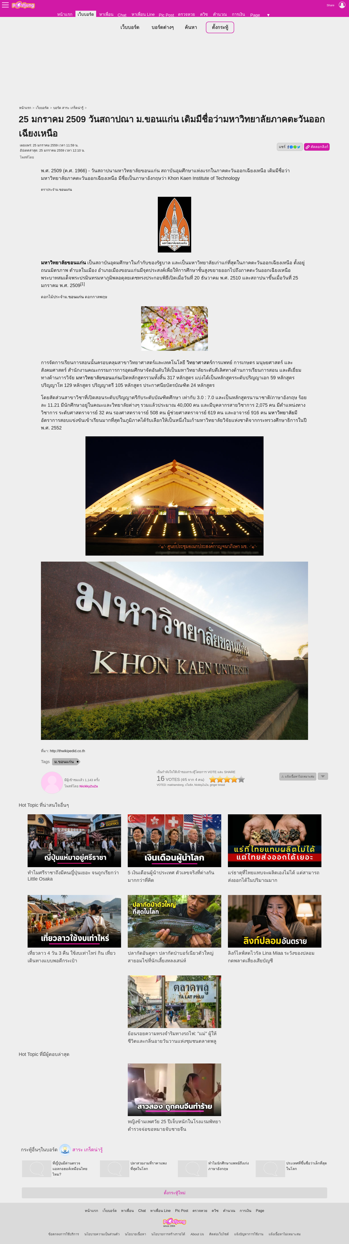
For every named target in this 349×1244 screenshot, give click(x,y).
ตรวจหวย (186, 14)
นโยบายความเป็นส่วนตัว (102, 1234)
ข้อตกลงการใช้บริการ (63, 1234)
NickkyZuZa (88, 786)
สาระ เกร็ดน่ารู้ (81, 1150)
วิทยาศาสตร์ (199, 362)
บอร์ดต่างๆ (163, 27)
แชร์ (290, 147)
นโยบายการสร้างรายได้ (168, 1234)
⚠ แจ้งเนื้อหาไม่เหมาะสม (297, 776)
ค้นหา (191, 27)
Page (255, 15)
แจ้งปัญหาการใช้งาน (248, 1234)
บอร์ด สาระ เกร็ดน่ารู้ (68, 108)
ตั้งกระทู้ (220, 27)
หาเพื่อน (106, 14)
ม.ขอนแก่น (64, 762)
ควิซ (204, 14)
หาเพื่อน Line (143, 14)
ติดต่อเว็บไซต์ (219, 1234)
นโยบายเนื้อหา (135, 1234)
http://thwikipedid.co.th (67, 751)
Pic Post (166, 15)
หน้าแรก (64, 14)
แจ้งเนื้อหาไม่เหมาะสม (285, 1234)
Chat (122, 15)
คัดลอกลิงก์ (316, 147)
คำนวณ (220, 14)
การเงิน (238, 14)
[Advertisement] (174, 70)
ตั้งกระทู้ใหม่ (174, 1193)
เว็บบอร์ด (86, 14)
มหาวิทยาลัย (54, 262)
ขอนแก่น (65, 190)
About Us (197, 1234)
